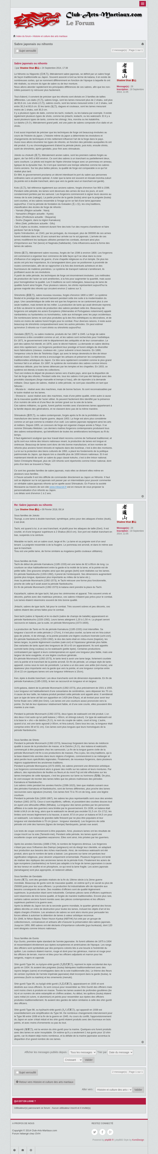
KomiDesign (138, 1140)
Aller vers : (88, 1089)
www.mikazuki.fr (57, 486)
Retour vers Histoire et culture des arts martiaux (44, 1082)
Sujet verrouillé (26, 51)
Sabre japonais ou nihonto (33, 44)
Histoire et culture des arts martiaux (50, 36)
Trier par (115, 1052)
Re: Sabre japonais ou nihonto (33, 504)
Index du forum (22, 36)
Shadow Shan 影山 (29, 68)
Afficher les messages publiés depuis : (60, 1052)
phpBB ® (109, 1140)
